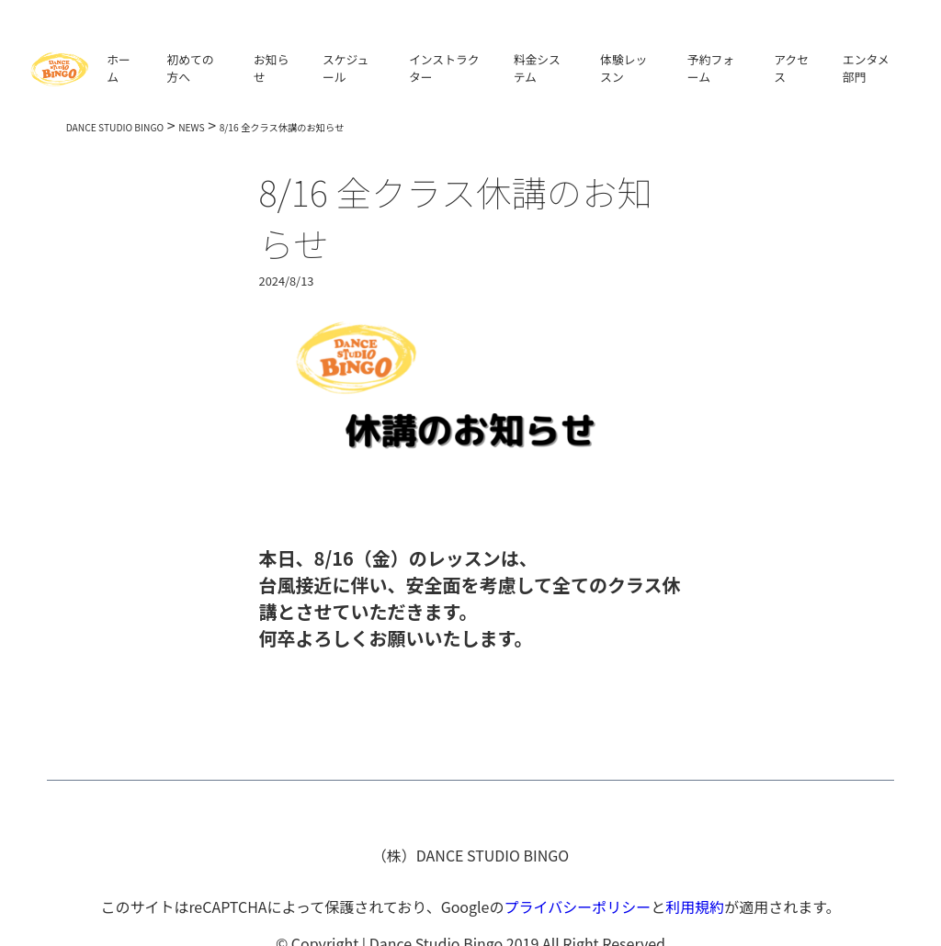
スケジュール (345, 68)
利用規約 (694, 906)
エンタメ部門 (866, 68)
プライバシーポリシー (577, 906)
